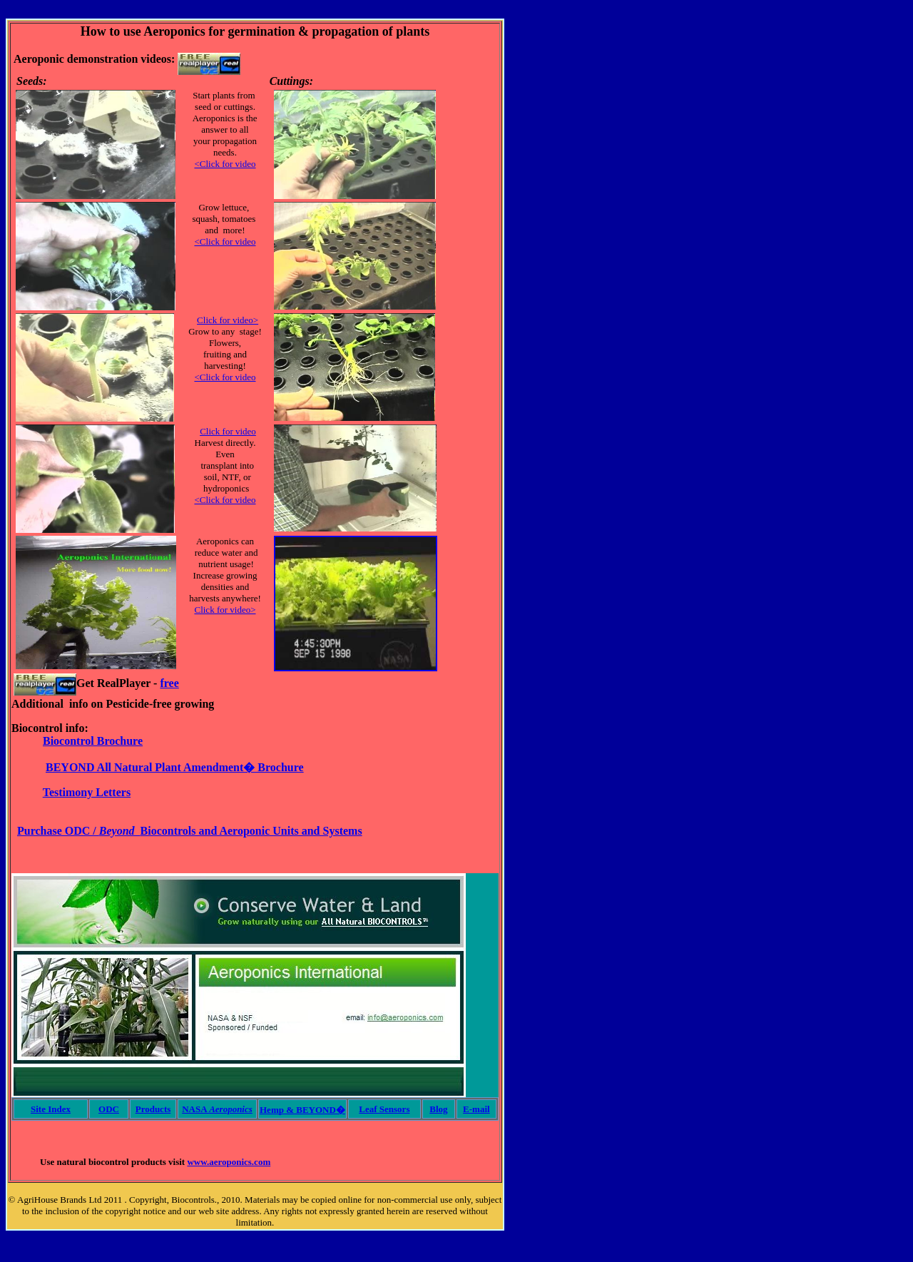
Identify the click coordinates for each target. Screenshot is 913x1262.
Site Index (51, 1109)
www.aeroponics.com (228, 1161)
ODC (108, 1109)
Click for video (228, 431)
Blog (438, 1109)
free (169, 683)
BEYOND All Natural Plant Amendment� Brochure (175, 767)
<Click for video (224, 163)
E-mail (476, 1109)
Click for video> (227, 320)
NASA (217, 1109)
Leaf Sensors (384, 1109)
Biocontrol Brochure (93, 741)
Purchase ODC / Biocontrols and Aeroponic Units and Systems (189, 831)
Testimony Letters (87, 792)
